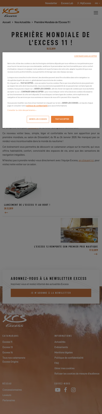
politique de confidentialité (36, 106)
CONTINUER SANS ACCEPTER (85, 56)
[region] (50, 90)
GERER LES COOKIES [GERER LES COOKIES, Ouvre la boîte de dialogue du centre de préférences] (38, 119)
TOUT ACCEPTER (62, 119)
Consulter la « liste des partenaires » (21, 110)
